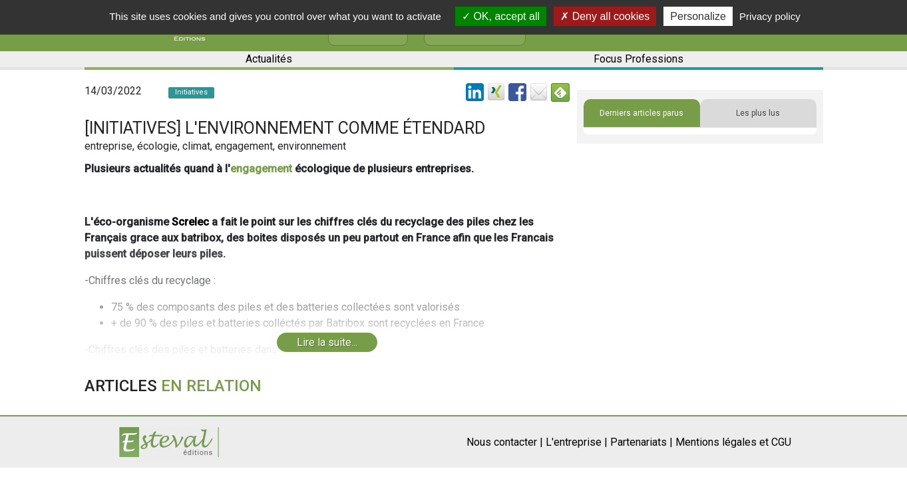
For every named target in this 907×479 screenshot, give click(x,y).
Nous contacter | (504, 442)
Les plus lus (758, 113)
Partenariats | (641, 442)
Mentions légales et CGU (733, 442)
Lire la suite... (327, 342)
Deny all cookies (604, 16)
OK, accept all (501, 16)
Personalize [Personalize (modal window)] (698, 16)
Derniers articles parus (641, 113)
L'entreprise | (577, 442)
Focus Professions (638, 59)
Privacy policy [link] (770, 16)
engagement (261, 168)
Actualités (269, 59)
